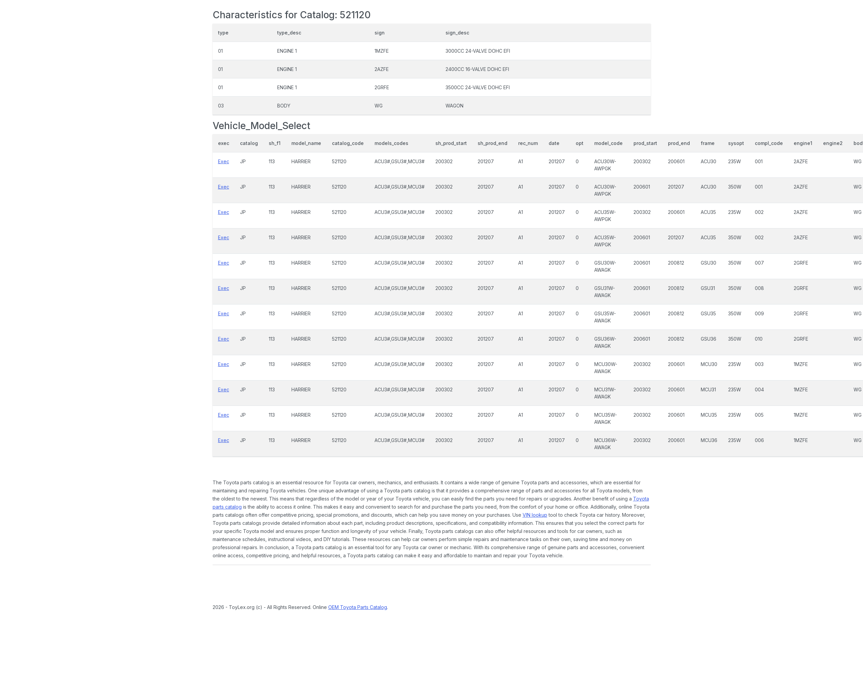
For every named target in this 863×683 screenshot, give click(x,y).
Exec (223, 161)
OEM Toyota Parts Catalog (357, 607)
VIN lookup (535, 515)
